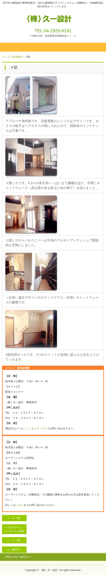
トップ (6, 56)
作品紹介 (17, 56)
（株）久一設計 (53, 17)
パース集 (16, 518)
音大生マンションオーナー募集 (14, 529)
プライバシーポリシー (18, 556)
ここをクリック (35, 428)
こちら (20, 504)
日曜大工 (16, 549)
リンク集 (16, 540)
